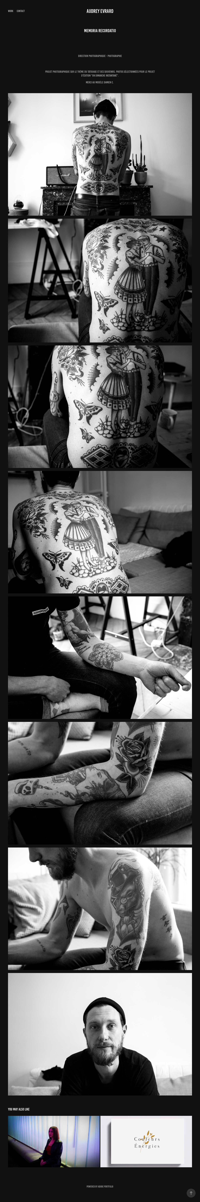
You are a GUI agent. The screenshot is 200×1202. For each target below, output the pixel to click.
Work (10, 11)
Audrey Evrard (100, 11)
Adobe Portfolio (105, 1186)
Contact (21, 11)
